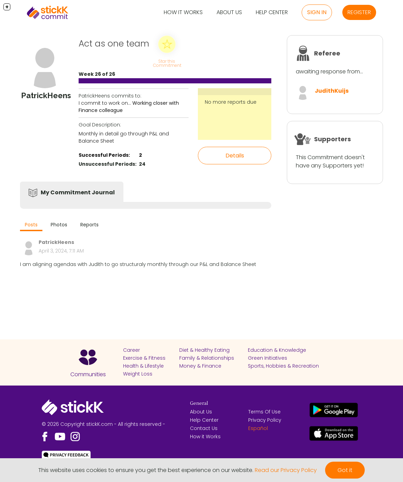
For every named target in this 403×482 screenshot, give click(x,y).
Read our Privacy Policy (286, 470)
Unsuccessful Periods (107, 164)
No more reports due (230, 102)
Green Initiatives (267, 358)
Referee (327, 53)
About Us (229, 12)
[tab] (31, 225)
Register (359, 12)
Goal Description (99, 124)
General (199, 403)
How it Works (183, 12)
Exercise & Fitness (144, 358)
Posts (31, 224)
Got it (344, 470)
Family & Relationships (206, 358)
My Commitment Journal (78, 192)
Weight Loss (137, 373)
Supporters (332, 139)
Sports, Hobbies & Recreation (283, 365)
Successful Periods (104, 155)
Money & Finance (200, 365)
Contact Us (204, 428)
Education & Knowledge (277, 350)
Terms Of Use (264, 411)
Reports (89, 224)
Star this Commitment (167, 63)
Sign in (316, 12)
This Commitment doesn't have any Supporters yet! (330, 161)
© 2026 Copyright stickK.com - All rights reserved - (103, 424)
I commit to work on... (105, 103)
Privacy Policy (264, 420)
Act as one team (114, 44)
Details (234, 156)
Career (131, 350)
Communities (88, 374)
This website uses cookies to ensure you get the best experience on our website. (145, 470)
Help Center (272, 12)
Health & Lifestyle (143, 365)
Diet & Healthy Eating (204, 350)
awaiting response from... (329, 71)
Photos (59, 224)
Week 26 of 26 (97, 74)
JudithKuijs (332, 91)
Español (258, 428)
